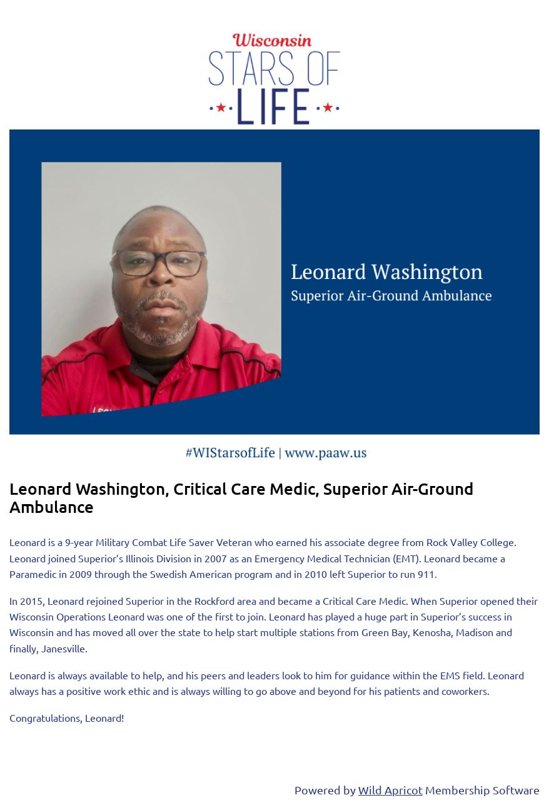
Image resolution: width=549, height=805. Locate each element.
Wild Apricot (390, 789)
